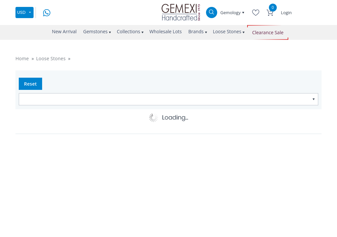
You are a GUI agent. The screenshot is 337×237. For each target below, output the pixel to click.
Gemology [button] (231, 12)
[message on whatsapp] (46, 12)
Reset (30, 84)
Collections (128, 31)
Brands (195, 31)
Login (286, 12)
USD (21, 12)
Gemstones (95, 31)
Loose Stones (227, 31)
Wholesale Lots (165, 31)
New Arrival (64, 31)
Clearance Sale (267, 32)
